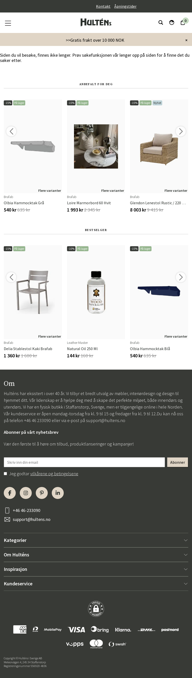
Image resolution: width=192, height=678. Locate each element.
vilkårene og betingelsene (54, 473)
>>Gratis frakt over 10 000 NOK (95, 40)
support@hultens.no (105, 420)
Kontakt (103, 6)
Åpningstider (125, 6)
